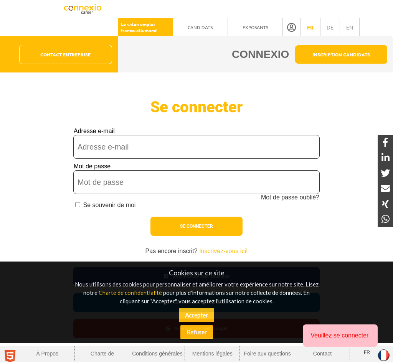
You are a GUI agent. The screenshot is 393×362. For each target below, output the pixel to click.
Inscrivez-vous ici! (223, 251)
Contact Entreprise (65, 54)
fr (310, 27)
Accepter (196, 315)
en (349, 27)
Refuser (197, 332)
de (330, 27)
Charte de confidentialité (130, 292)
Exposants (255, 27)
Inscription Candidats (341, 54)
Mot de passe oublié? (290, 197)
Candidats (200, 27)
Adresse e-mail (94, 131)
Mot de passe (92, 166)
